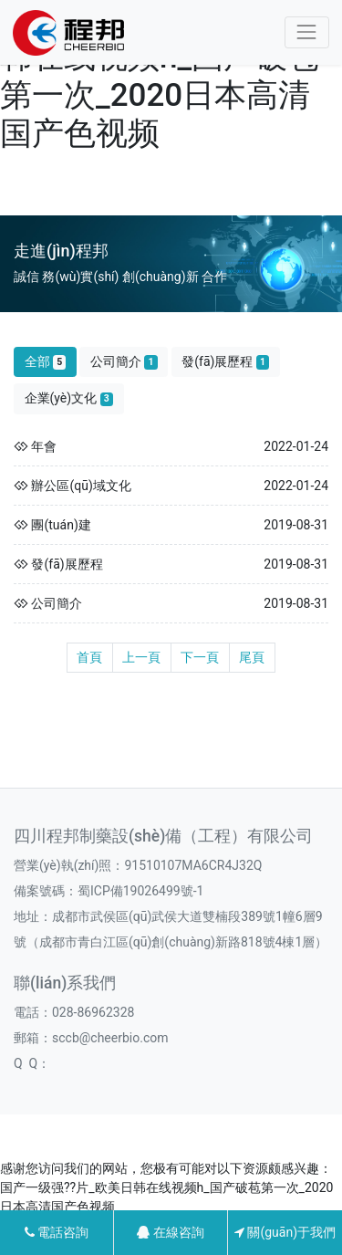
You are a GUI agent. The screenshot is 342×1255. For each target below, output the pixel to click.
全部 (46, 362)
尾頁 (251, 657)
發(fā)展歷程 (225, 362)
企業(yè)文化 (69, 398)
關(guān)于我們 (285, 1232)
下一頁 (200, 657)
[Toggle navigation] (307, 32)
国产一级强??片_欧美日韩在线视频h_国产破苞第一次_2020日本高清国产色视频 (166, 76)
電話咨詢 (56, 1232)
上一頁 (141, 657)
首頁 (89, 657)
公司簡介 (124, 362)
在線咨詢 (170, 1232)
